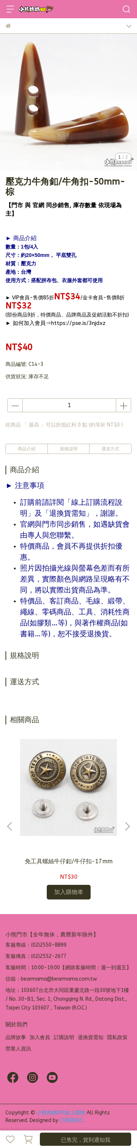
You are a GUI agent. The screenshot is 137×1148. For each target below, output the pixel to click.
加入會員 (40, 1037)
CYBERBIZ (71, 1120)
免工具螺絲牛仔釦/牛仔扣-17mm (69, 861)
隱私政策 (117, 1037)
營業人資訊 (18, 1049)
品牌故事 (15, 1037)
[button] (127, 826)
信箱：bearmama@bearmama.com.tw (51, 979)
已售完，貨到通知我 (85, 1140)
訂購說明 (64, 1037)
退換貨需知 (90, 1037)
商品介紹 (26, 448)
